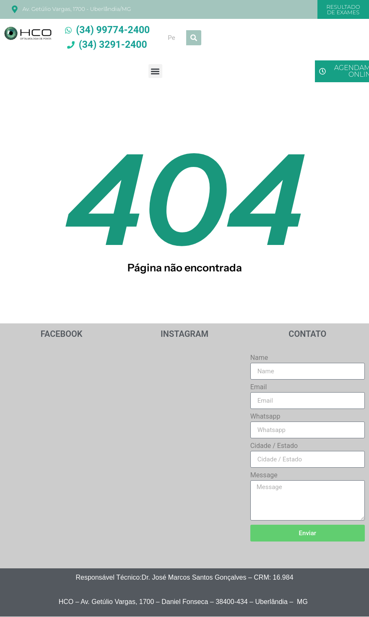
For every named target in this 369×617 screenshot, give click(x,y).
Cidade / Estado (274, 446)
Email (258, 387)
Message (264, 475)
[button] (155, 71)
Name (259, 358)
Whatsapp (265, 416)
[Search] (193, 37)
